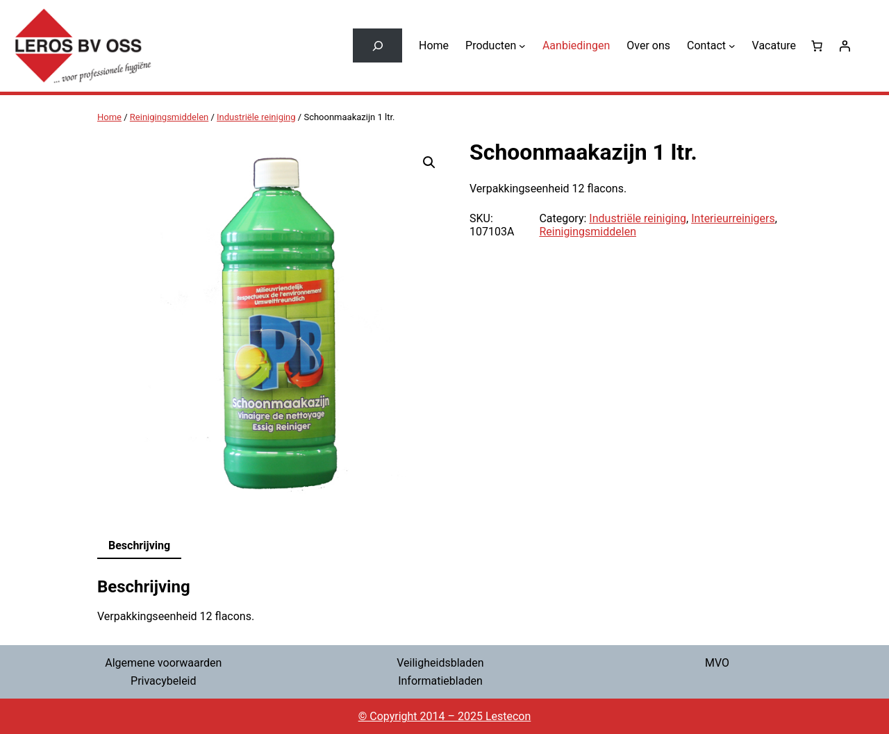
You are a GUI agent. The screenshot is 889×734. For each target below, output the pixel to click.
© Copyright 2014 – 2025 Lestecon (444, 716)
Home (109, 117)
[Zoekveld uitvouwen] (377, 45)
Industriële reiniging (256, 117)
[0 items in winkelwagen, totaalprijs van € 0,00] (817, 46)
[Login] (844, 46)
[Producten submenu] (522, 45)
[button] (429, 162)
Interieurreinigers (732, 218)
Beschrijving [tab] (139, 545)
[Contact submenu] (732, 45)
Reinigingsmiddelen (169, 117)
